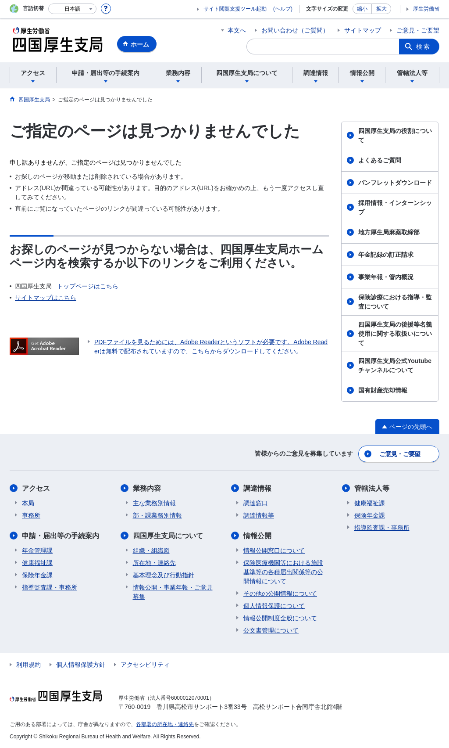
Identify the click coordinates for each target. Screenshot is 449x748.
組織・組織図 (151, 550)
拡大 (381, 9)
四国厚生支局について (168, 535)
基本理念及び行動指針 (163, 575)
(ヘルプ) (282, 9)
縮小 (362, 9)
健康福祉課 (37, 562)
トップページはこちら (87, 286)
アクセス (36, 488)
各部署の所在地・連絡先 (165, 724)
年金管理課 (37, 550)
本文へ (237, 30)
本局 (28, 503)
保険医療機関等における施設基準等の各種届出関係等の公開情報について (283, 572)
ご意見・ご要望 (417, 30)
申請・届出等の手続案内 (60, 535)
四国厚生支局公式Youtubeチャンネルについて (394, 365)
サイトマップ (362, 30)
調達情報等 (258, 515)
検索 (423, 46)
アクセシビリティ (145, 664)
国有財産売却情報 (382, 390)
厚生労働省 (426, 9)
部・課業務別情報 (157, 515)
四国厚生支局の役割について (395, 135)
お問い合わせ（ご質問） (295, 30)
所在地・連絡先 (154, 562)
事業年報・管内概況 (385, 276)
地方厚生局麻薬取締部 (389, 232)
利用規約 (28, 664)
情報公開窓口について (274, 550)
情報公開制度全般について (280, 618)
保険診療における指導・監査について (395, 302)
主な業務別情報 (154, 503)
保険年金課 (37, 575)
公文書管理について (271, 630)
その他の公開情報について (280, 593)
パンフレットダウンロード (395, 182)
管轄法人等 (371, 488)
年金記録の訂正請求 (385, 254)
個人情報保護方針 (80, 664)
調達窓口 (255, 503)
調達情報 (257, 488)
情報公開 (257, 535)
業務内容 (147, 488)
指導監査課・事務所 (49, 587)
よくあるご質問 (379, 160)
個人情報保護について (274, 605)
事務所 (31, 515)
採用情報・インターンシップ (395, 207)
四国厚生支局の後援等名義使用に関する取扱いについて (395, 333)
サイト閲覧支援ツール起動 (235, 9)
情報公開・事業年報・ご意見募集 (173, 592)
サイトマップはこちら (45, 297)
